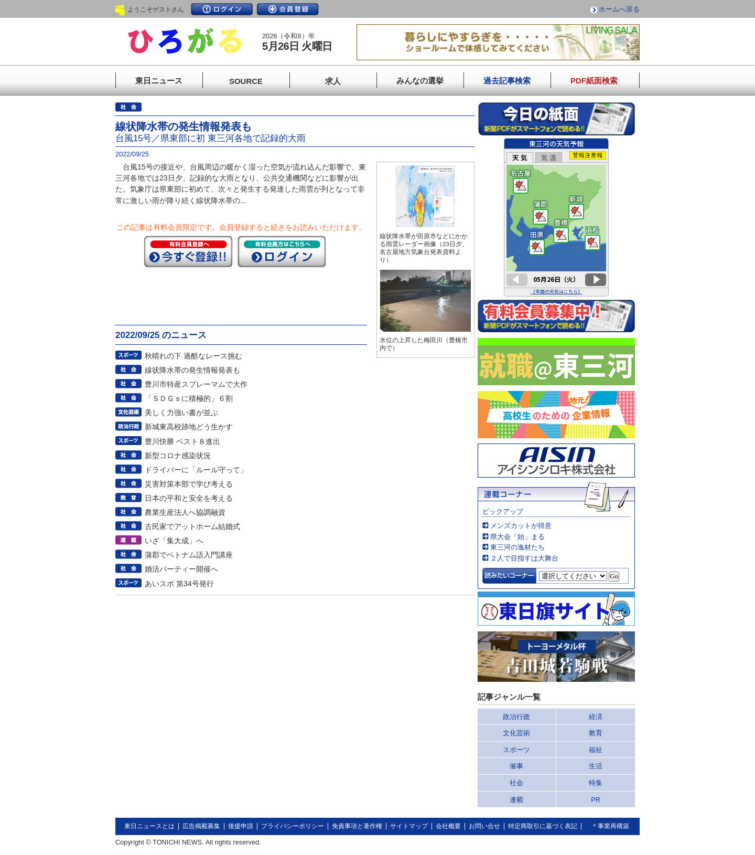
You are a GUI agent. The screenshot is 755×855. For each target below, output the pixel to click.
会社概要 (448, 826)
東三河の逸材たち (517, 547)
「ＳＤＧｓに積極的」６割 (189, 398)
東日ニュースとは (149, 826)
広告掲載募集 (201, 826)
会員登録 (288, 9)
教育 (595, 733)
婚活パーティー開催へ (181, 569)
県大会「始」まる (517, 537)
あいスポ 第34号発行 (179, 583)
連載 (516, 800)
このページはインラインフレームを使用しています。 (556, 217)
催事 (516, 766)
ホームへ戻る (619, 9)
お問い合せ (484, 826)
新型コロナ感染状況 (178, 455)
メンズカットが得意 (521, 526)
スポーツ (516, 750)
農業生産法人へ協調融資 (185, 512)
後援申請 (240, 826)
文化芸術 (516, 733)
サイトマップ (409, 826)
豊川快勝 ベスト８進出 (182, 441)
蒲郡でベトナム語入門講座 (189, 555)
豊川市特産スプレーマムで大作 (196, 384)
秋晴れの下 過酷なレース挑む (193, 356)
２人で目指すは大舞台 (524, 558)
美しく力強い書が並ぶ (181, 412)
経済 (595, 717)
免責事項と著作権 (357, 826)
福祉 (595, 750)
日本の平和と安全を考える (189, 498)
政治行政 (516, 717)
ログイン (222, 9)
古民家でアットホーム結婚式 (192, 526)
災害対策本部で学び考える (189, 484)
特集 (595, 783)
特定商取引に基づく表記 (542, 826)
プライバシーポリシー (292, 826)
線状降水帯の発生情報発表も (192, 370)
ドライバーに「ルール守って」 (196, 470)
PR (595, 800)
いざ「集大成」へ (174, 540)
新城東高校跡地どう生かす (189, 427)
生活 (595, 766)
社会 (516, 783)
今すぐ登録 (188, 251)
